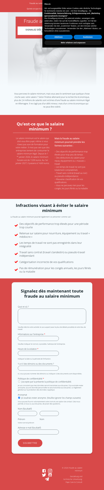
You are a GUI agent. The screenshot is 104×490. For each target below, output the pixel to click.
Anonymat (22, 394)
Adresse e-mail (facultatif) (29, 427)
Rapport (73, 8)
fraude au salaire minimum (41, 3)
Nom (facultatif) (25, 408)
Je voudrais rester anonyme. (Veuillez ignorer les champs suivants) (51, 397)
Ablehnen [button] (58, 479)
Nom (42, 419)
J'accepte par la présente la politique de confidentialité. (46, 381)
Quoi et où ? (23, 306)
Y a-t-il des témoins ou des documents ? (36, 364)
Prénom (21, 419)
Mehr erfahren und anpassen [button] (73, 485)
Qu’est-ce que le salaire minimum (41, 8)
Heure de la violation (28, 349)
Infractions (63, 8)
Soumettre (30, 443)
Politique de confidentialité (31, 378)
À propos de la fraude (65, 3)
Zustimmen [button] (88, 479)
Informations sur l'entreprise (31, 334)
